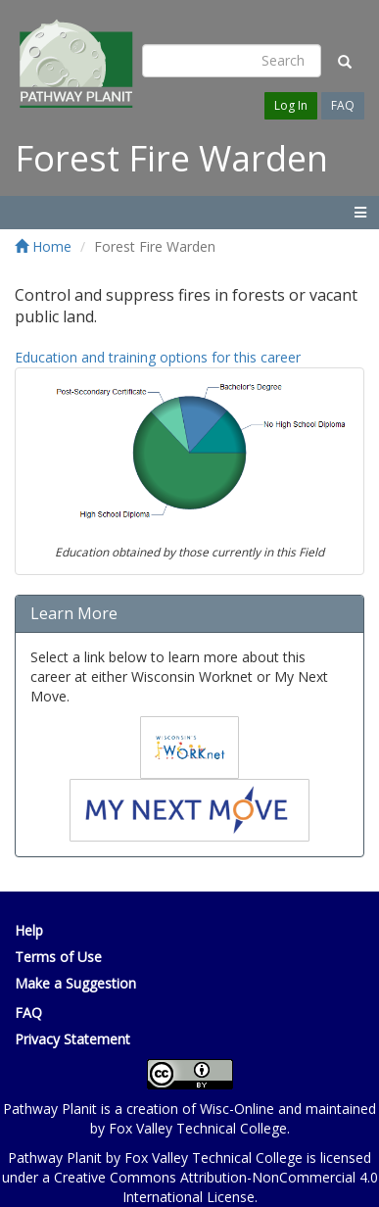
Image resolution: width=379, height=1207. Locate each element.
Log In (291, 105)
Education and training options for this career (158, 357)
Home (43, 246)
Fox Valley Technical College (198, 1128)
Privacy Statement (72, 1039)
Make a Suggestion (75, 983)
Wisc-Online (237, 1108)
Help (29, 930)
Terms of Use (58, 956)
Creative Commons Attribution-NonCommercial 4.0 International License (216, 1187)
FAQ (343, 105)
